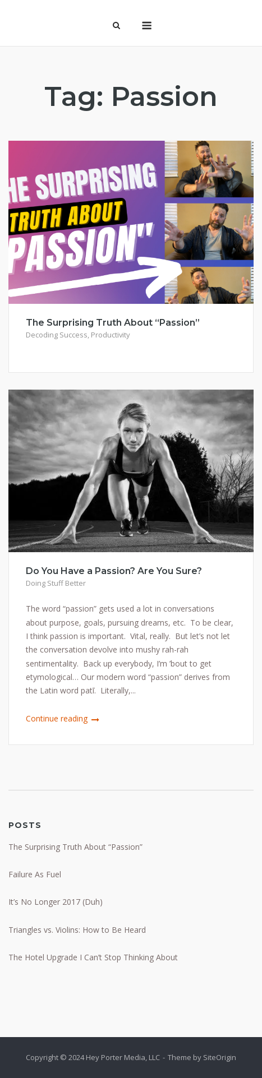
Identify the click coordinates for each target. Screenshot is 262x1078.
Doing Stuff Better (56, 583)
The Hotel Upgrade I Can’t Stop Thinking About (93, 957)
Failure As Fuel (34, 874)
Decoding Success (57, 335)
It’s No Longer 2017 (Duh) (55, 901)
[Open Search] (116, 26)
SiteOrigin (219, 1057)
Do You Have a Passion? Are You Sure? (114, 571)
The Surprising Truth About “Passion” (113, 322)
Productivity (110, 335)
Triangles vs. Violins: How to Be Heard (77, 929)
